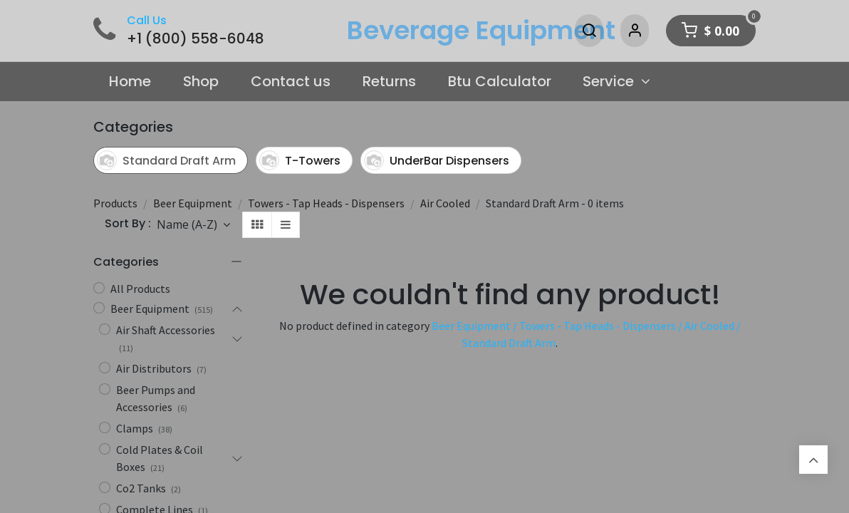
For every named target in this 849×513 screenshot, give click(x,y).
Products (115, 203)
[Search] (589, 30)
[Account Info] (634, 30)
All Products (140, 288)
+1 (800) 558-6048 (195, 38)
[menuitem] (130, 82)
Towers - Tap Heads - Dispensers (326, 203)
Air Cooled (445, 203)
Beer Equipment (192, 203)
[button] (193, 224)
